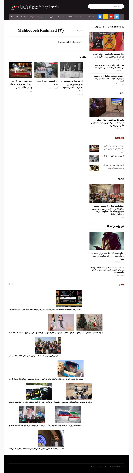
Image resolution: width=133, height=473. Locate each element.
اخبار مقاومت (79, 17)
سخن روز (120, 93)
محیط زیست (42, 17)
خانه (93, 17)
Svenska (14, 17)
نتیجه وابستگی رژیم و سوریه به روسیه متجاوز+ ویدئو (64, 425)
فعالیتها (32, 17)
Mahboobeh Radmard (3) (41, 31)
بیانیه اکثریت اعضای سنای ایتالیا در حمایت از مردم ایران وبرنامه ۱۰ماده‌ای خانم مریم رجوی (107, 123)
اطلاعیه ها (68, 17)
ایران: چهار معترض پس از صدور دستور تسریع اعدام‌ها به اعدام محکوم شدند (72, 86)
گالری (52, 17)
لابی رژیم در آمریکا (115, 226)
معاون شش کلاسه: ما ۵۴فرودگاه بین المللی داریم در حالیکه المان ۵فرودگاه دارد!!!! (36, 449)
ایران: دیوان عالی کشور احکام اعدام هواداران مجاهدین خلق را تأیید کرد (108, 55)
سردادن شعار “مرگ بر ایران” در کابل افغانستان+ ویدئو (27, 425)
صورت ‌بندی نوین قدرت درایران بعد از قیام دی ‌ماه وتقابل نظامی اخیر (21, 84)
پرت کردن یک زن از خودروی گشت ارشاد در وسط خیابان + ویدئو (30, 402)
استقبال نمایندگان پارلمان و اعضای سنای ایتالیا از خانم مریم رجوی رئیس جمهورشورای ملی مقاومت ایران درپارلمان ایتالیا (108, 210)
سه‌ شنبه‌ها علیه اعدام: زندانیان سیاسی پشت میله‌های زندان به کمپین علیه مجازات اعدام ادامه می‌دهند (107, 269)
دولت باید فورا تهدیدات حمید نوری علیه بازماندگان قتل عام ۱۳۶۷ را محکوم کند (109, 66)
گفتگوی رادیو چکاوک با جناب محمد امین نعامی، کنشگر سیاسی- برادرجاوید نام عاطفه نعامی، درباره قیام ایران (45, 309)
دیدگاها (59, 17)
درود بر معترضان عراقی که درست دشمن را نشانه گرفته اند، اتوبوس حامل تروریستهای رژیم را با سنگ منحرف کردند (46, 379)
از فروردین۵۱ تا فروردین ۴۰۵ (47, 83)
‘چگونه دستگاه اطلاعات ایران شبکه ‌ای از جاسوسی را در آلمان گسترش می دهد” (107, 256)
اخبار (87, 17)
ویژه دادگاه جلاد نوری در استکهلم (109, 27)
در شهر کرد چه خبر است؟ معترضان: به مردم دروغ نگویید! (73, 402)
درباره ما (24, 17)
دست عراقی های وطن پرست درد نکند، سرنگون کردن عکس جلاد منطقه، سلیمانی (35, 356)
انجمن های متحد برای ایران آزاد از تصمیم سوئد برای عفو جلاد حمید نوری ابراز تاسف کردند (108, 78)
